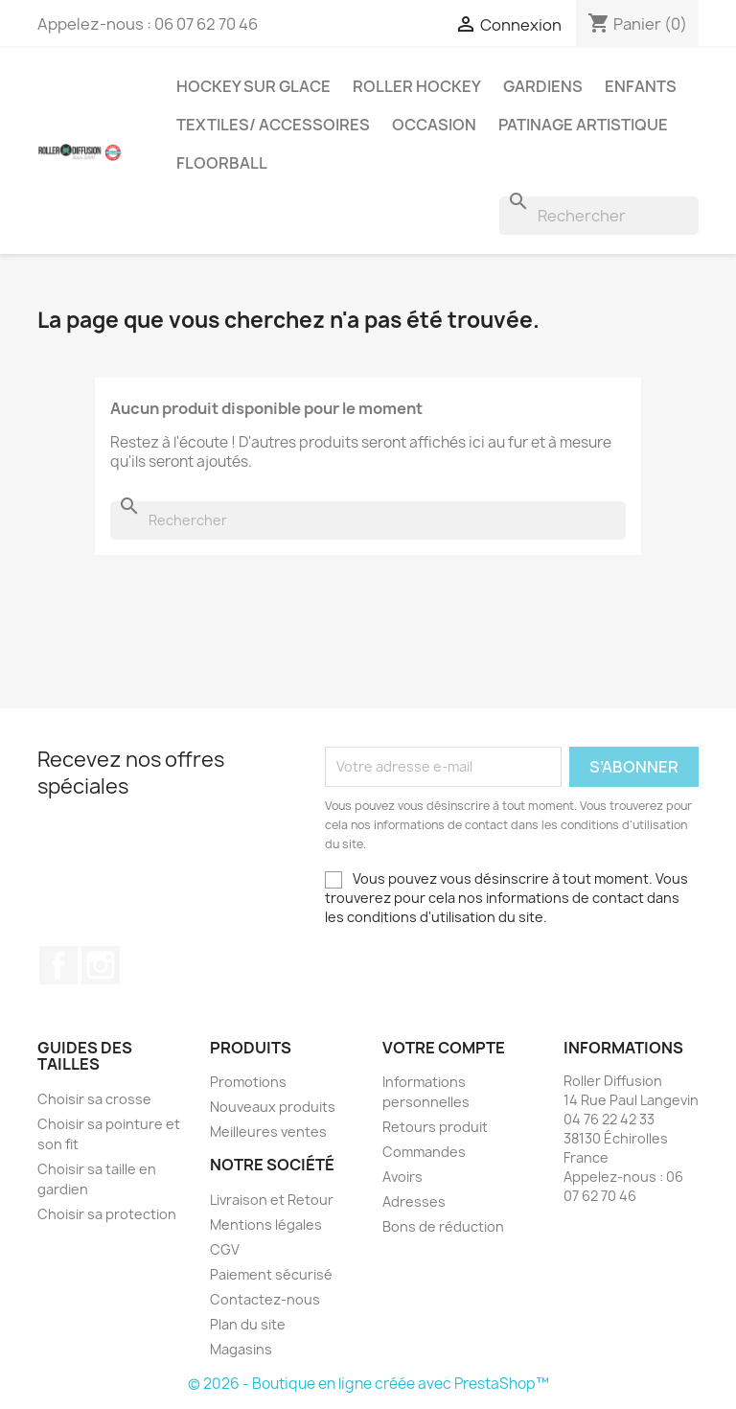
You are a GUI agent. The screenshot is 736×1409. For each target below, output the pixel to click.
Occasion (434, 124)
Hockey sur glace (253, 86)
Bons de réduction (443, 1226)
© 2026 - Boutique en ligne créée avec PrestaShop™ (368, 1384)
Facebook (58, 965)
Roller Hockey (417, 86)
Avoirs (402, 1176)
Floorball (221, 162)
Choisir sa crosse (94, 1099)
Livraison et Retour (272, 1199)
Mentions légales (266, 1224)
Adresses (414, 1201)
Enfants (641, 86)
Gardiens (543, 86)
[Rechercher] (599, 215)
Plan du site (248, 1324)
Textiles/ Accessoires (273, 124)
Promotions (248, 1082)
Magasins (241, 1349)
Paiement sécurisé (271, 1274)
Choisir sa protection (106, 1214)
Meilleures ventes (268, 1131)
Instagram (100, 965)
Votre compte (443, 1047)
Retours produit (435, 1127)
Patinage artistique (583, 124)
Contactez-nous (265, 1299)
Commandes (424, 1152)
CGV (225, 1249)
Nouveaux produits (272, 1106)
